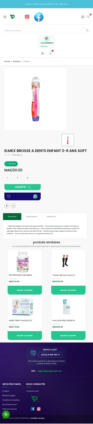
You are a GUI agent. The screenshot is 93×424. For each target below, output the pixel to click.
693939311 (47, 43)
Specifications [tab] (31, 217)
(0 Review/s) (17, 155)
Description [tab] (12, 217)
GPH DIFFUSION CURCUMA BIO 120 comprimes (27, 275)
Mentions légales (8, 396)
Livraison (5, 391)
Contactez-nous (32, 391)
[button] (13, 206)
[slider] (8, 155)
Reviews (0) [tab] (51, 217)
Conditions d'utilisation (11, 400)
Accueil (7, 62)
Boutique (16, 62)
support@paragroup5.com (50, 371)
